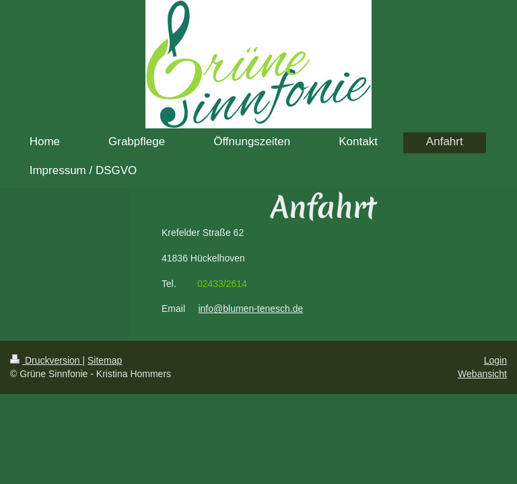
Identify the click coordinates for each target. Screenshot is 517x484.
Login (495, 360)
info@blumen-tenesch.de (250, 308)
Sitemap (105, 360)
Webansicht (482, 373)
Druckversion (46, 360)
